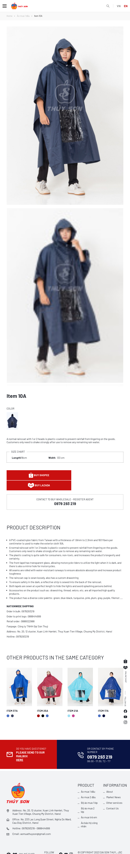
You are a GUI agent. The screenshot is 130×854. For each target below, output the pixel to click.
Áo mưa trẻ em (89, 806)
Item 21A (73, 700)
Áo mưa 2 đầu (88, 786)
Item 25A (42, 700)
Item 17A (103, 700)
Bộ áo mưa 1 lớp (89, 792)
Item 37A (12, 700)
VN (118, 6)
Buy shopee (35, 475)
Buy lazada (95, 475)
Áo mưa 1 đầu (23, 16)
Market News (113, 786)
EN (125, 6)
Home (9, 16)
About (109, 780)
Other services (114, 792)
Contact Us (112, 797)
